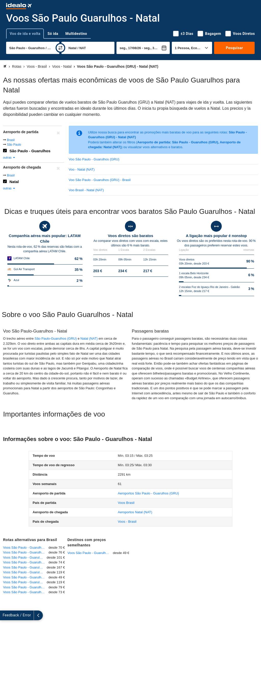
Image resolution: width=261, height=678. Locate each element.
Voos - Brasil (127, 521)
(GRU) (148, 493)
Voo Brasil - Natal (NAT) (86, 190)
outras (9, 157)
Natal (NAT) (89, 338)
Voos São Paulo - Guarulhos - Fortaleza (25, 567)
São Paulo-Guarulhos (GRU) (56, 338)
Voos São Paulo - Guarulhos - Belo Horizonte (25, 547)
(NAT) (135, 512)
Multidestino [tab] (76, 34)
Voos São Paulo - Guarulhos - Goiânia (25, 592)
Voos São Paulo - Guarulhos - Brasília (25, 587)
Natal (14, 181)
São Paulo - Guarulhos (29, 151)
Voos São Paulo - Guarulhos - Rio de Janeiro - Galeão (25, 552)
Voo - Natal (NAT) (82, 169)
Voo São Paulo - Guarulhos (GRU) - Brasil (100, 180)
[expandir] (4, 615)
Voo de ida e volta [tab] (25, 34)
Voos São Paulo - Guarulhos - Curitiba (25, 562)
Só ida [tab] (52, 34)
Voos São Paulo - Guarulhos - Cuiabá (25, 557)
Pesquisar (234, 48)
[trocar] (60, 48)
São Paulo (14, 144)
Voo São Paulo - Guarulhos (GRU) (94, 159)
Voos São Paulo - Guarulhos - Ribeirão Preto (25, 577)
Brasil (11, 140)
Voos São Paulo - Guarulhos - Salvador (25, 572)
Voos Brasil (126, 503)
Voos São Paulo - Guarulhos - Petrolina (25, 582)
